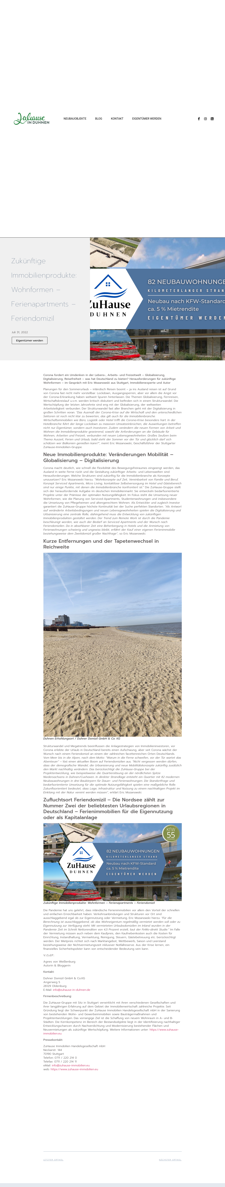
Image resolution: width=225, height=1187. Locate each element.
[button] (30, 340)
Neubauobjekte (75, 118)
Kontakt (117, 118)
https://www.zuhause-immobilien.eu (74, 1069)
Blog (98, 118)
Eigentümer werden (146, 118)
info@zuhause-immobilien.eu (71, 1065)
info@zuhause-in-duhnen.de (71, 990)
